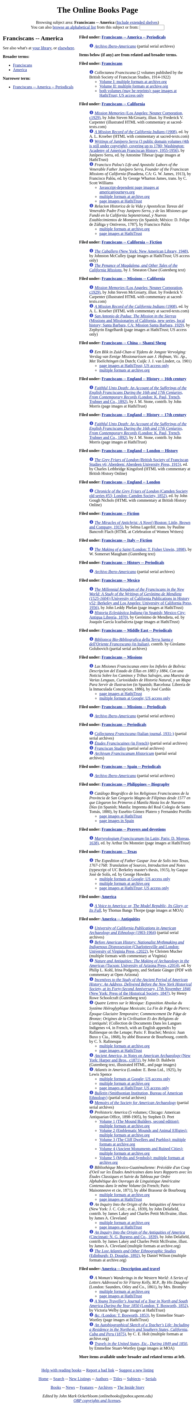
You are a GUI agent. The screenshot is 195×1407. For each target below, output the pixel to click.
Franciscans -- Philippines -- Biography (136, 784)
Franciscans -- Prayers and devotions (134, 829)
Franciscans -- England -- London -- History (140, 450)
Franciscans (22, 65)
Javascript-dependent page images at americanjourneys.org (129, 189)
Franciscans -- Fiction (120, 513)
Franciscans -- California (123, 104)
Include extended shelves (137, 22)
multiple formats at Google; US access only (134, 698)
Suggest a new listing (136, 1370)
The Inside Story (130, 1387)
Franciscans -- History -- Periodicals (133, 562)
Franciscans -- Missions (122, 657)
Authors (101, 1379)
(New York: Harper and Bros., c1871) (139, 1057)
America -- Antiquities (120, 919)
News (70, 1387)
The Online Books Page (97, 9)
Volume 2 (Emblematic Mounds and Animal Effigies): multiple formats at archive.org (143, 1132)
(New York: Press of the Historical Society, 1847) (140, 986)
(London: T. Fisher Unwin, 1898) (140, 549)
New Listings (80, 1379)
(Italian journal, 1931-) (134, 733)
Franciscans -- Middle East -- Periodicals (137, 630)
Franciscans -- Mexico (121, 580)
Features (86, 1387)
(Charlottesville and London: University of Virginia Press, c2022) (136, 946)
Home (43, 1379)
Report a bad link (100, 1370)
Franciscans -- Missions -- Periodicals (134, 707)
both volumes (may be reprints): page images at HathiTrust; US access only (137, 93)
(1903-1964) (132, 930)
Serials (151, 1379)
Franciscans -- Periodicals (124, 724)
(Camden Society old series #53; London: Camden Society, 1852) (138, 493)
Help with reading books (61, 1370)
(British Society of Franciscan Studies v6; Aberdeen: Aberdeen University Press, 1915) (138, 462)
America (20, 70)
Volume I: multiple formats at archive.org (133, 81)
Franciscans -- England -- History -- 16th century (144, 379)
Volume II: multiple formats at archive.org (133, 86)
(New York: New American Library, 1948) (141, 251)
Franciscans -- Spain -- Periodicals (131, 766)
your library (42, 48)
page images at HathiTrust (120, 201)
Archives (105, 1387)
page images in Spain (116, 821)
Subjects (134, 1379)
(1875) (139, 1329)
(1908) (135, 132)
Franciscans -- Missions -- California (133, 278)
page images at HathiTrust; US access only (134, 365)
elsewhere (66, 48)
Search (58, 1379)
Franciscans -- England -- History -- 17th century (144, 415)
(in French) (121, 743)
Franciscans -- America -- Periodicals (43, 87)
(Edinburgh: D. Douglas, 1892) (132, 1253)
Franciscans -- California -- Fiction (132, 242)
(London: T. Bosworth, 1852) (138, 1303)
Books (56, 1387)
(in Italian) (131, 641)
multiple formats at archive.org (124, 196)
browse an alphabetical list (74, 27)
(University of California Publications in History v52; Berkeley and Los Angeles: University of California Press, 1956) (140, 598)
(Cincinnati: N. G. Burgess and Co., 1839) (137, 1234)
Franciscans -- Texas (119, 851)
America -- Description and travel (130, 1269)
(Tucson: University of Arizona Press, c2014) (139, 963)
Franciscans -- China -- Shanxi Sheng (134, 343)
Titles (117, 1379)
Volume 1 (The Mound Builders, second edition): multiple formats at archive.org (139, 1123)
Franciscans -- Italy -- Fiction (127, 540)
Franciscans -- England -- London (131, 482)
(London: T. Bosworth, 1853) (121, 1315)
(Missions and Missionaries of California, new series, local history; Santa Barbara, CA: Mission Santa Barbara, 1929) (137, 320)
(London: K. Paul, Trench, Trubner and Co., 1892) (137, 395)
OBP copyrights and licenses (96, 1400)
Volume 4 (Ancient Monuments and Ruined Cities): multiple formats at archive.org (141, 1151)
